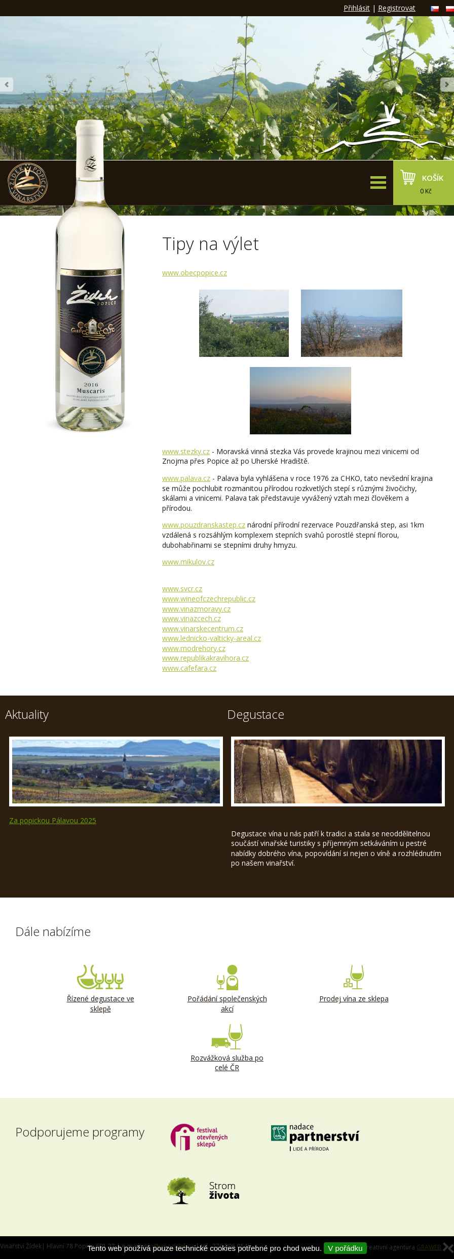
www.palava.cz (186, 478)
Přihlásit (357, 8)
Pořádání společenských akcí (227, 989)
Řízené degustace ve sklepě (100, 989)
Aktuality (27, 714)
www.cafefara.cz (189, 668)
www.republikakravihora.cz (205, 658)
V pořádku (345, 1248)
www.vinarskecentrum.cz (202, 628)
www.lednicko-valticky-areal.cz (211, 638)
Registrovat (396, 8)
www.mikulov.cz (188, 561)
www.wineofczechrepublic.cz (208, 598)
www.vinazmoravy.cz (196, 609)
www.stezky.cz (186, 451)
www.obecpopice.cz (194, 272)
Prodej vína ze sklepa (354, 984)
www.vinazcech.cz (191, 618)
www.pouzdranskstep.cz (203, 525)
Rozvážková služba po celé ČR (227, 1048)
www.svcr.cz (182, 588)
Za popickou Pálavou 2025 (52, 820)
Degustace (255, 714)
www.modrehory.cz (193, 648)
